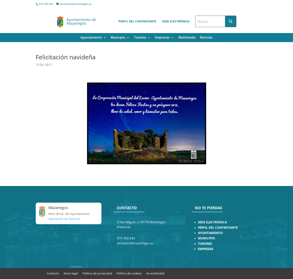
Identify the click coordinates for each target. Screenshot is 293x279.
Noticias (206, 38)
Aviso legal (70, 273)
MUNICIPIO (206, 238)
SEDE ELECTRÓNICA (212, 222)
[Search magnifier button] (230, 21)
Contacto (53, 273)
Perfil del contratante (137, 21)
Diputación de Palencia (64, 219)
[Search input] (210, 21)
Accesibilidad (155, 273)
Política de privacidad (97, 273)
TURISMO (205, 243)
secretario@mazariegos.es (76, 4)
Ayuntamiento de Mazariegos (81, 21)
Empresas (162, 38)
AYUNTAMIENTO (210, 233)
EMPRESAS (205, 249)
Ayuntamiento (91, 38)
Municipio (118, 38)
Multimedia (186, 38)
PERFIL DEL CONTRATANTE (218, 227)
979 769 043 (46, 4)
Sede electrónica (176, 21)
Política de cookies (129, 273)
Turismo (140, 38)
